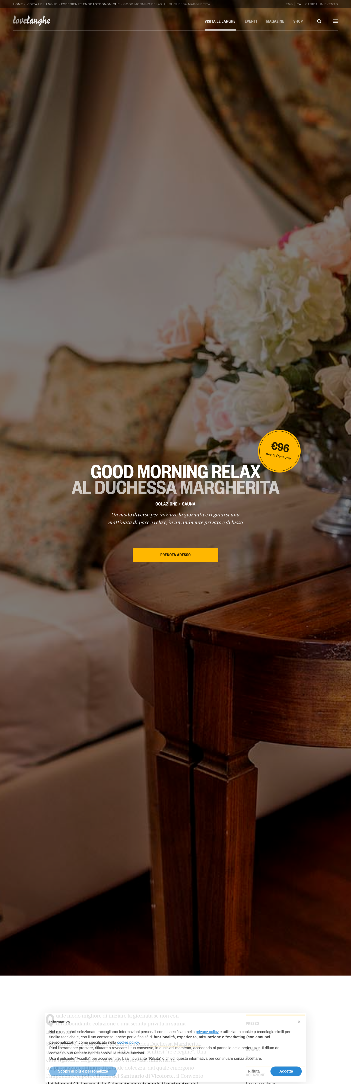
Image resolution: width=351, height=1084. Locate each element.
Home (18, 4)
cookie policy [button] (128, 1051)
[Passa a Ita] (297, 4)
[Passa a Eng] (290, 4)
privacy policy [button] (207, 1040)
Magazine (275, 21)
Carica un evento (321, 4)
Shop (298, 21)
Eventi (251, 21)
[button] (299, 1031)
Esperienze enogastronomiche (90, 4)
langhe (32, 20)
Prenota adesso (175, 554)
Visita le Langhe (41, 4)
